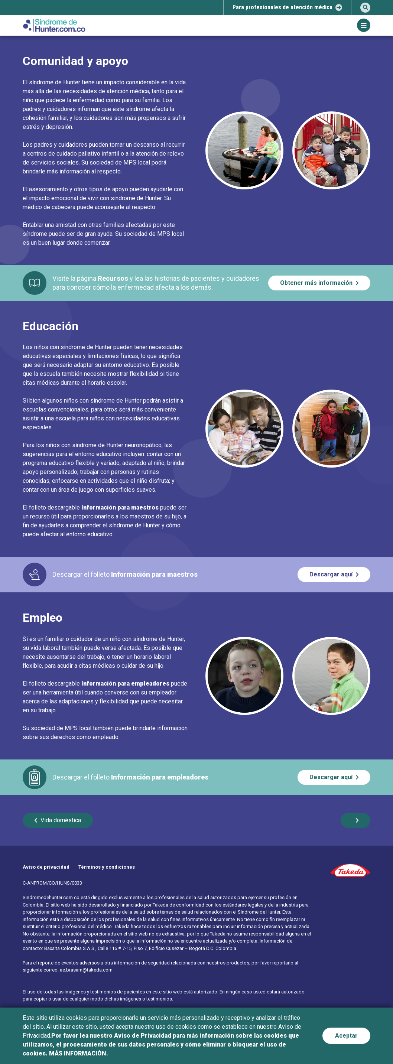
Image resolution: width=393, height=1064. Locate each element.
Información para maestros (120, 507)
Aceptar (346, 1035)
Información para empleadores (125, 683)
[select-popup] (287, 7)
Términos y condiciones (106, 867)
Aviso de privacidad (46, 867)
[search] (365, 8)
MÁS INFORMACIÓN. (78, 1053)
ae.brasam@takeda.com (86, 970)
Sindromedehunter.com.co (51, 897)
